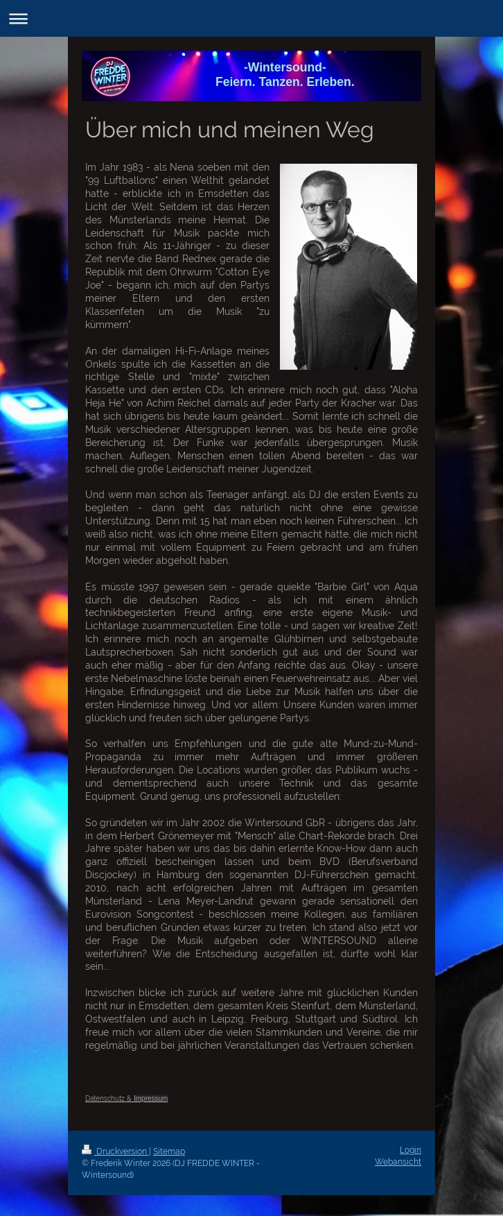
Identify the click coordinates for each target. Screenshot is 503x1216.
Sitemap (169, 1151)
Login (410, 1150)
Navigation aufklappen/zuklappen (251, 18)
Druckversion (115, 1151)
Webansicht (398, 1162)
